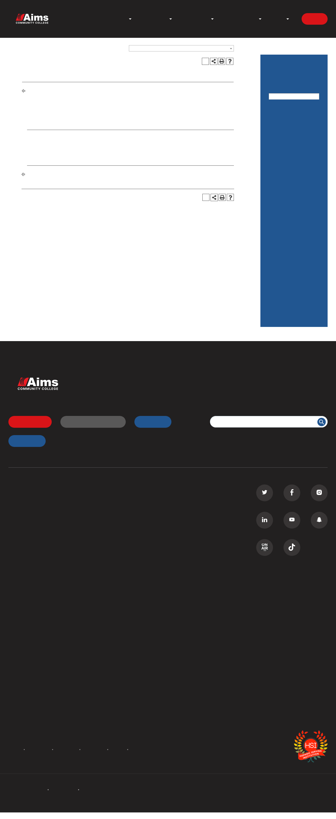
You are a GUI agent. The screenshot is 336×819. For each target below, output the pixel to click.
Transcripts (103, 527)
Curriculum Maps (25, 626)
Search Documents (27, 645)
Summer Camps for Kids (32, 566)
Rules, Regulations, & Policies (290, 242)
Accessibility (66, 749)
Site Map (138, 749)
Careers (99, 705)
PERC (97, 635)
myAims (150, 421)
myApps (24, 441)
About (277, 19)
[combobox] (181, 48)
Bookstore (102, 626)
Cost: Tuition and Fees (291, 149)
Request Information (90, 421)
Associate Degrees (27, 497)
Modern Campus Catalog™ (227, 815)
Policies (14, 749)
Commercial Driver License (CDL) (41, 517)
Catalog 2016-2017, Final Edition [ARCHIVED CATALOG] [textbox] (175, 48)
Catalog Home (283, 119)
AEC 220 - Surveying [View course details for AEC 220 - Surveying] (56, 135)
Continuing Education (29, 527)
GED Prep (18, 556)
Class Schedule (107, 537)
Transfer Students (109, 497)
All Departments (24, 606)
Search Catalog (23, 655)
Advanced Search (286, 103)
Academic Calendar (289, 134)
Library (99, 616)
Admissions (153, 19)
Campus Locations (26, 616)
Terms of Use (93, 749)
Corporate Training (27, 537)
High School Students (113, 507)
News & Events (239, 19)
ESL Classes (20, 546)
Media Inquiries (107, 715)
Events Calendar (24, 695)
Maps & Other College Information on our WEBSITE (291, 282)
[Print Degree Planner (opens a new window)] (205, 61)
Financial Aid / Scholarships (283, 205)
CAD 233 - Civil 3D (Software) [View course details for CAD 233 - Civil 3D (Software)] (65, 143)
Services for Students (291, 260)
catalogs (96, 815)
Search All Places (109, 645)
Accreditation (38, 749)
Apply (314, 19)
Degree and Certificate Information (292, 307)
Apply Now (27, 421)
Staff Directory (23, 635)
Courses (277, 164)
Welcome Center (108, 606)
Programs (115, 19)
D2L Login (102, 517)
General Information (289, 223)
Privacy (117, 749)
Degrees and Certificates (73, 90)
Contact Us (103, 695)
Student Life (194, 19)
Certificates (20, 507)
